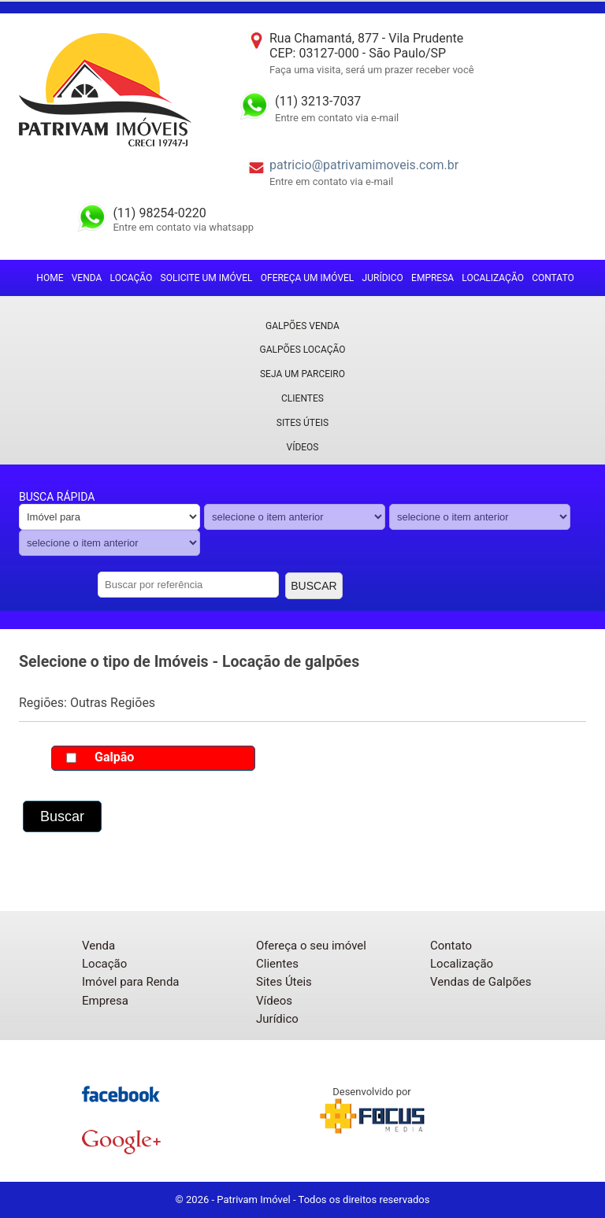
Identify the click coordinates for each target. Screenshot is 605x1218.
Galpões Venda (302, 325)
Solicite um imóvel (207, 277)
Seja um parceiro (302, 373)
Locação (131, 277)
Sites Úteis (302, 422)
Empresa (432, 277)
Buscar (313, 585)
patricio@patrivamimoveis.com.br (363, 164)
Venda (87, 277)
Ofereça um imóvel (307, 277)
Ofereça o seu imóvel (311, 945)
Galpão (114, 757)
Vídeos (303, 447)
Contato (552, 277)
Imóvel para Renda (131, 982)
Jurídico (382, 277)
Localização (493, 277)
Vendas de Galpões (480, 982)
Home (49, 277)
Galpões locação (303, 349)
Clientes (302, 398)
